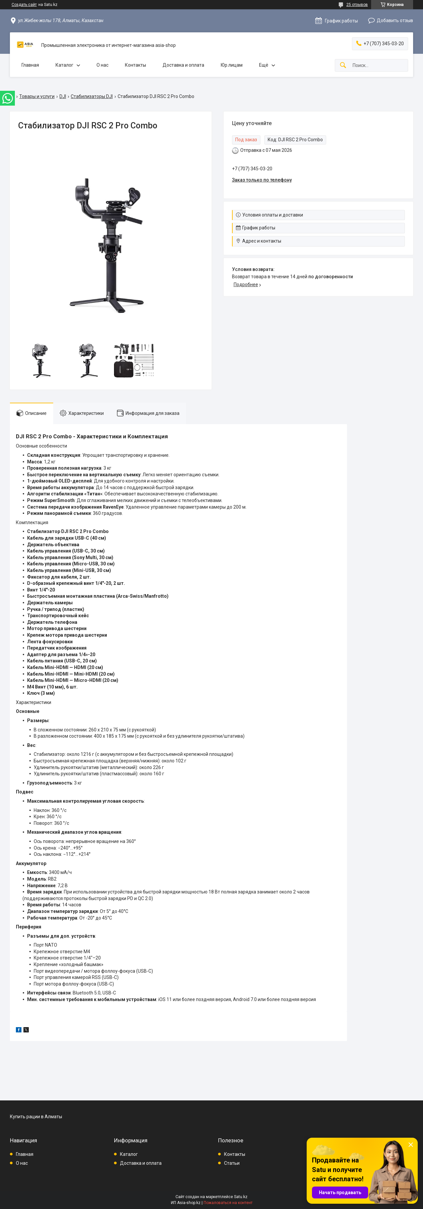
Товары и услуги (37, 96)
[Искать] (343, 65)
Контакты (135, 65)
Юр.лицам (232, 65)
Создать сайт (24, 4)
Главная (30, 65)
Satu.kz (241, 1196)
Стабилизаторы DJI (92, 96)
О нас (102, 65)
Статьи (232, 1163)
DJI (62, 96)
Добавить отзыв (395, 20)
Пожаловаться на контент (228, 1202)
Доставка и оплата (183, 65)
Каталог (64, 65)
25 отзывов (357, 4)
